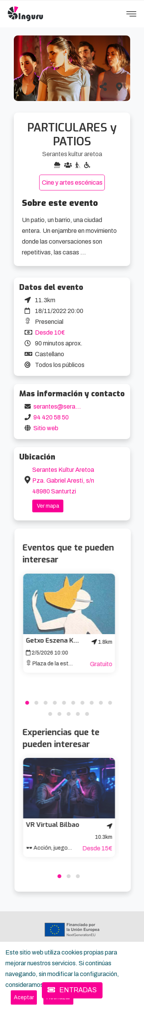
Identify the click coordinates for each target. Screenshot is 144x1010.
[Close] (24, 997)
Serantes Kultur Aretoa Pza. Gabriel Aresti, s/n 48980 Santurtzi (63, 480)
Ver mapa (48, 506)
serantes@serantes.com (67, 406)
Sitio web (45, 428)
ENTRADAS (72, 990)
